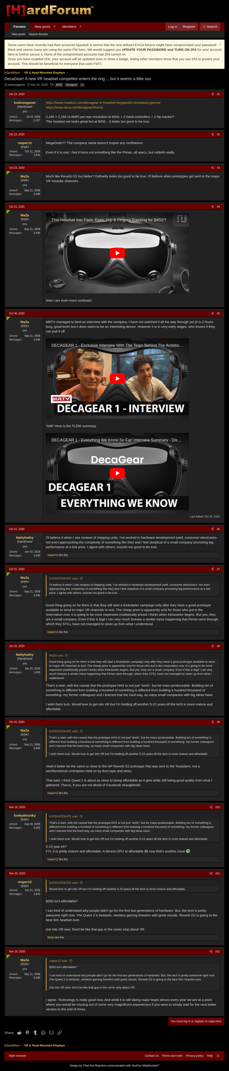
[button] (54, 26)
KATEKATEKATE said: (63, 578)
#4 (218, 206)
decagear (71, 84)
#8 (218, 646)
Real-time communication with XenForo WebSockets (127, 1065)
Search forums (38, 34)
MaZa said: (56, 655)
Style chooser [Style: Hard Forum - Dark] (17, 1055)
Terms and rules (172, 1055)
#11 (217, 873)
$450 (59, 84)
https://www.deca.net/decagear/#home (74, 107)
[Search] (210, 26)
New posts (42, 26)
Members (69, 26)
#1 (218, 94)
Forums (19, 26)
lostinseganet (16, 84)
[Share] (212, 94)
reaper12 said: (58, 960)
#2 (218, 134)
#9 (218, 722)
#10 (217, 807)
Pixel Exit (88, 1065)
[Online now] (7, 172)
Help (210, 1055)
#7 (218, 569)
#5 (218, 313)
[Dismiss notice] (220, 45)
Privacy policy (195, 1055)
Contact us (152, 1055)
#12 (217, 951)
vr (82, 84)
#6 (218, 529)
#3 (218, 167)
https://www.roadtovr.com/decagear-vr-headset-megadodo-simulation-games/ (103, 102)
